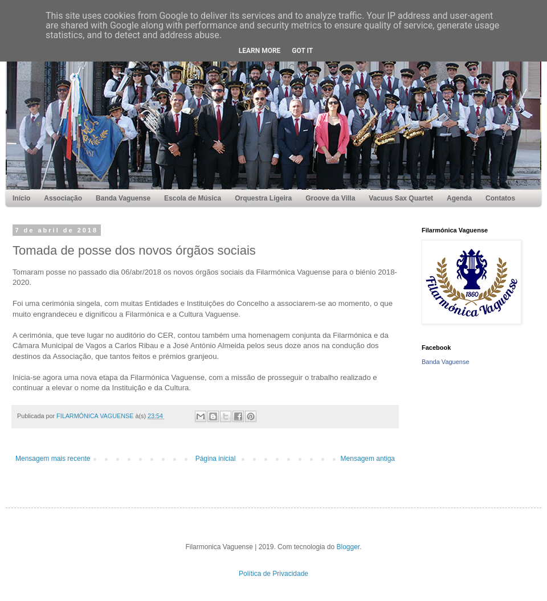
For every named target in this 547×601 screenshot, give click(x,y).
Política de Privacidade (273, 574)
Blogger (348, 547)
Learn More (260, 51)
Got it (302, 51)
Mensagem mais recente (52, 459)
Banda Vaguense (446, 361)
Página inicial (215, 459)
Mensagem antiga (368, 459)
